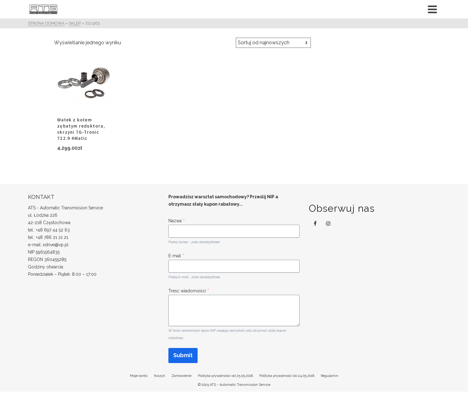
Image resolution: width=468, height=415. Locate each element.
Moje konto (138, 376)
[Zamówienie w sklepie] (273, 43)
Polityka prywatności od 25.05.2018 (225, 376)
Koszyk (159, 376)
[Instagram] (328, 223)
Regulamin (329, 376)
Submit (183, 355)
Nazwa (176, 220)
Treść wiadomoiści (188, 290)
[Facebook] (315, 223)
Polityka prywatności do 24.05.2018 (286, 376)
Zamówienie (181, 376)
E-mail (176, 255)
